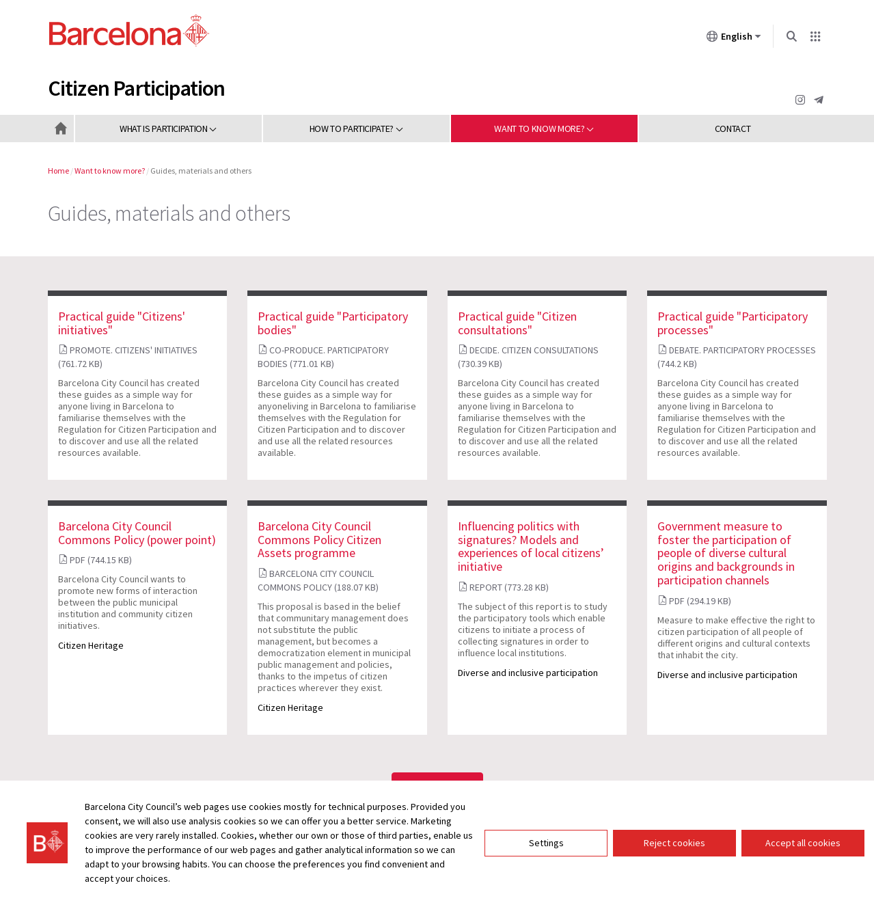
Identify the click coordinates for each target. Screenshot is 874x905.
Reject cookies (674, 843)
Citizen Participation (137, 88)
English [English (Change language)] (733, 39)
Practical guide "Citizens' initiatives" (121, 323)
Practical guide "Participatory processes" (732, 323)
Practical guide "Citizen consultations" (517, 323)
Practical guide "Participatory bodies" (333, 323)
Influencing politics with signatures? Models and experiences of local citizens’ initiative (531, 546)
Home (58, 170)
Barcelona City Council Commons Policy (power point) (137, 533)
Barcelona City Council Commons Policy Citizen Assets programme (319, 539)
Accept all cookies (803, 843)
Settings (546, 843)
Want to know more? (109, 170)
